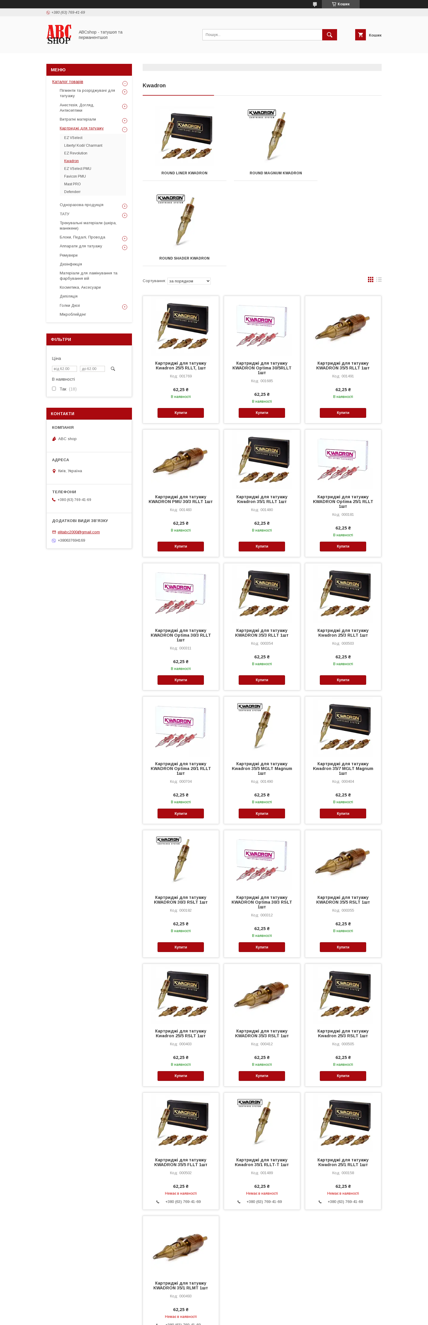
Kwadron (71, 161)
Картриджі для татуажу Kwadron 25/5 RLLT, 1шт (180, 280)
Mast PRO (72, 184)
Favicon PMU (75, 176)
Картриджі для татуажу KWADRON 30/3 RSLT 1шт (181, 814)
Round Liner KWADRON (180, 173)
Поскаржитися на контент (199, 1317)
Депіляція (69, 296)
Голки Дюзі (70, 305)
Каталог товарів (67, 81)
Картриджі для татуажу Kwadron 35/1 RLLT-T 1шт (262, 1077)
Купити (180, 327)
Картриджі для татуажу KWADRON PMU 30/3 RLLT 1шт (181, 414)
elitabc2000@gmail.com (79, 532)
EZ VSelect (73, 138)
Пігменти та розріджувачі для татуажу (87, 93)
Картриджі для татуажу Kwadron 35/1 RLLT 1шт (261, 414)
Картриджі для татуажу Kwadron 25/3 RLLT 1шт (343, 547)
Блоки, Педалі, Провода (82, 237)
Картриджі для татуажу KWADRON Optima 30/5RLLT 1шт (262, 283)
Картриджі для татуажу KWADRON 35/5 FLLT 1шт (180, 1077)
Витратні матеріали (78, 119)
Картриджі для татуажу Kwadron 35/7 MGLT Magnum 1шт (343, 683)
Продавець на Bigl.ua (214, 1312)
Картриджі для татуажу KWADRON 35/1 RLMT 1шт (180, 1200)
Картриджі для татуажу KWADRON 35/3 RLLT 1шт (262, 547)
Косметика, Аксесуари (80, 287)
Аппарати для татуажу (81, 246)
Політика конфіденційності (246, 1317)
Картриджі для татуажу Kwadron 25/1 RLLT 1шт (343, 1077)
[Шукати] (329, 34)
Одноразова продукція (81, 205)
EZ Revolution (75, 153)
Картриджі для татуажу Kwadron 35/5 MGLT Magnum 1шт (262, 683)
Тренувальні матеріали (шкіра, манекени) (88, 225)
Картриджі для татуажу (82, 128)
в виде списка (379, 196)
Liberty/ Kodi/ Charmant (83, 145)
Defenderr (72, 192)
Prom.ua (242, 1306)
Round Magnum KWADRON (262, 173)
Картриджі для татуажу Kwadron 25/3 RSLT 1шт (343, 948)
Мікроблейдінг (73, 314)
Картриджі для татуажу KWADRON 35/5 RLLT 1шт (343, 280)
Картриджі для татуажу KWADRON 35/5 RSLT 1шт (343, 814)
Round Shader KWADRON (344, 173)
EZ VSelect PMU (77, 169)
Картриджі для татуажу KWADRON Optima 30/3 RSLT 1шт (262, 817)
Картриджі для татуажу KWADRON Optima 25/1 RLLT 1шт (343, 416)
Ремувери (69, 255)
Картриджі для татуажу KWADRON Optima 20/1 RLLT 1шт (181, 683)
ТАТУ (64, 214)
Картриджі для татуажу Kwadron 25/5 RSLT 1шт (180, 948)
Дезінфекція (71, 264)
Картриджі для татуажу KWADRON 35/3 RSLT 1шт (262, 948)
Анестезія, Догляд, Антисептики (77, 108)
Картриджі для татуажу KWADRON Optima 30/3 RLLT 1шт (181, 550)
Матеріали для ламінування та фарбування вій (88, 276)
